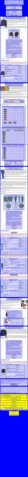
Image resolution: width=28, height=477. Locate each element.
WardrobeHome (8, 2)
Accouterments (3, 383)
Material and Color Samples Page (5, 231)
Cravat (17, 382)
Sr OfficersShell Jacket (20, 1)
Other (15, 383)
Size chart (7, 367)
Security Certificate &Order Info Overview (8, 11)
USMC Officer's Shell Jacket (14, 15)
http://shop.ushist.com (14, 400)
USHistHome (6, 2)
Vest (6, 382)
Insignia (2, 382)
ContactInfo (26, 397)
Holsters (13, 383)
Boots (25, 382)
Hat (19, 382)
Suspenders (14, 382)
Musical (17, 383)
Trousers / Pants (16, 14)
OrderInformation (11, 2)
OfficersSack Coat (22, 2)
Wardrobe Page (23, 411)
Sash (20, 14)
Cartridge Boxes (9, 383)
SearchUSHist (14, 2)
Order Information (14, 411)
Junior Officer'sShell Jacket (8, 14)
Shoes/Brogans (22, 382)
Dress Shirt (11, 382)
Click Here (22, 338)
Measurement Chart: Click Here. (5, 60)
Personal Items (20, 383)
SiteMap (16, 2)
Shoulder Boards (12, 14)
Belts (6, 383)
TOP (5, 411)
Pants (4, 382)
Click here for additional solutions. (16, 401)
